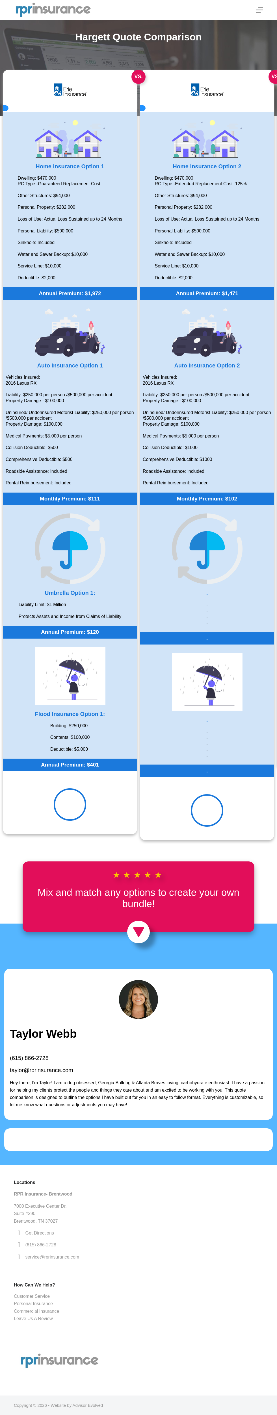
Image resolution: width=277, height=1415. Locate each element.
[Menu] (259, 10)
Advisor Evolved (88, 1405)
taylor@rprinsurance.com (41, 1070)
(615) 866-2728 (29, 1058)
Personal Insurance (33, 1303)
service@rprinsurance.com (52, 1257)
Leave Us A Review (33, 1318)
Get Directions (39, 1233)
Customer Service (32, 1296)
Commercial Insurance (36, 1311)
